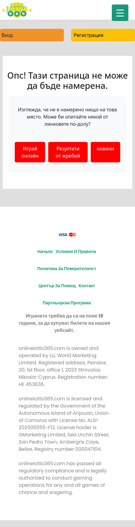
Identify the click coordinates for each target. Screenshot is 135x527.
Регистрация (88, 35)
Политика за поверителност (66, 269)
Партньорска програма (66, 303)
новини (105, 148)
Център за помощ (57, 286)
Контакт (87, 286)
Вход (7, 35)
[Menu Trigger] (120, 13)
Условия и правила (75, 251)
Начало (45, 251)
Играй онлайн (30, 152)
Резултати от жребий (68, 152)
